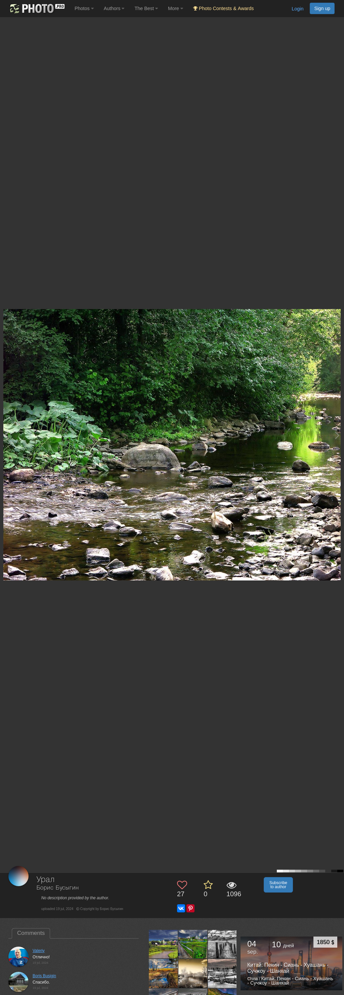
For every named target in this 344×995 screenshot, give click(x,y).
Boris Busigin (44, 976)
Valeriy (39, 950)
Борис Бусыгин (58, 888)
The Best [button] (146, 8)
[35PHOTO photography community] (36, 8)
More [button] (175, 8)
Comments (31, 933)
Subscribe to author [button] (278, 884)
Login (297, 8)
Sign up (322, 8)
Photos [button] (84, 8)
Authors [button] (114, 8)
